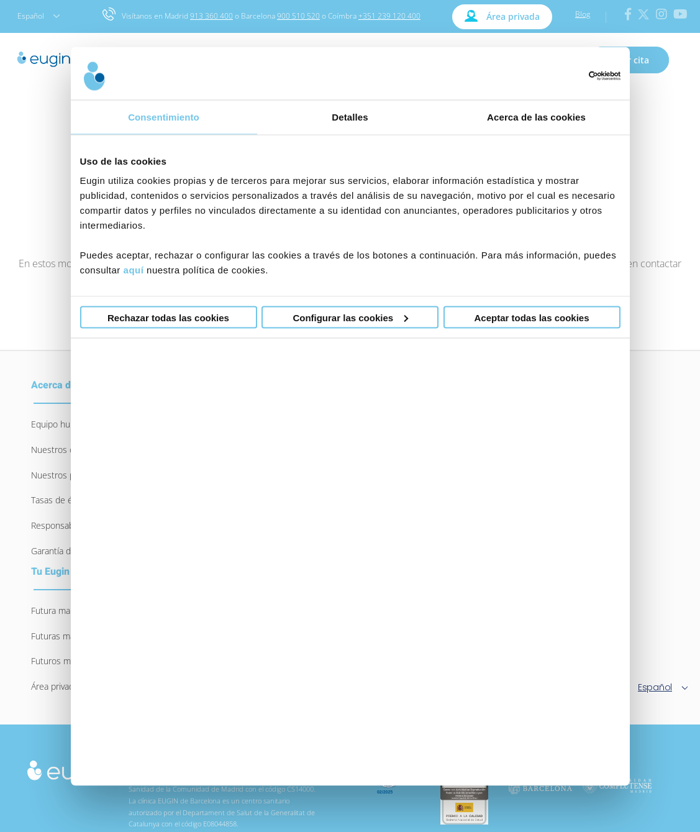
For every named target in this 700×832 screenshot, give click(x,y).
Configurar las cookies (350, 317)
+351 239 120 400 (389, 16)
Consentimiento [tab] (163, 116)
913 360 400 (211, 16)
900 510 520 (298, 16)
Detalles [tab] (350, 116)
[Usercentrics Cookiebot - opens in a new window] (566, 76)
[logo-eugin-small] (67, 765)
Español (38, 16)
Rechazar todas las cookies (168, 317)
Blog (582, 14)
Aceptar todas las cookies (531, 317)
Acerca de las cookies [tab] (536, 116)
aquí (134, 270)
